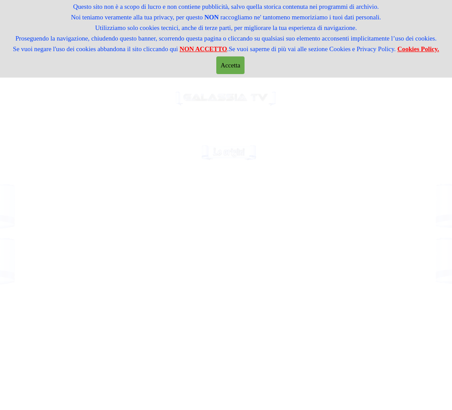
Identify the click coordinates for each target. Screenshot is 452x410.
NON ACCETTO (203, 48)
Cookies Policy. (418, 48)
